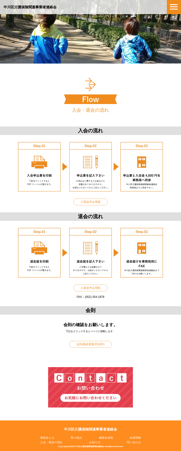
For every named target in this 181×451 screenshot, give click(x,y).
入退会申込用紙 (90, 201)
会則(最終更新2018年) (90, 344)
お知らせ (94, 442)
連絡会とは (47, 437)
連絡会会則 (106, 437)
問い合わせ (134, 442)
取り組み (76, 437)
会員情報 (135, 437)
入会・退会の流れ (51, 442)
